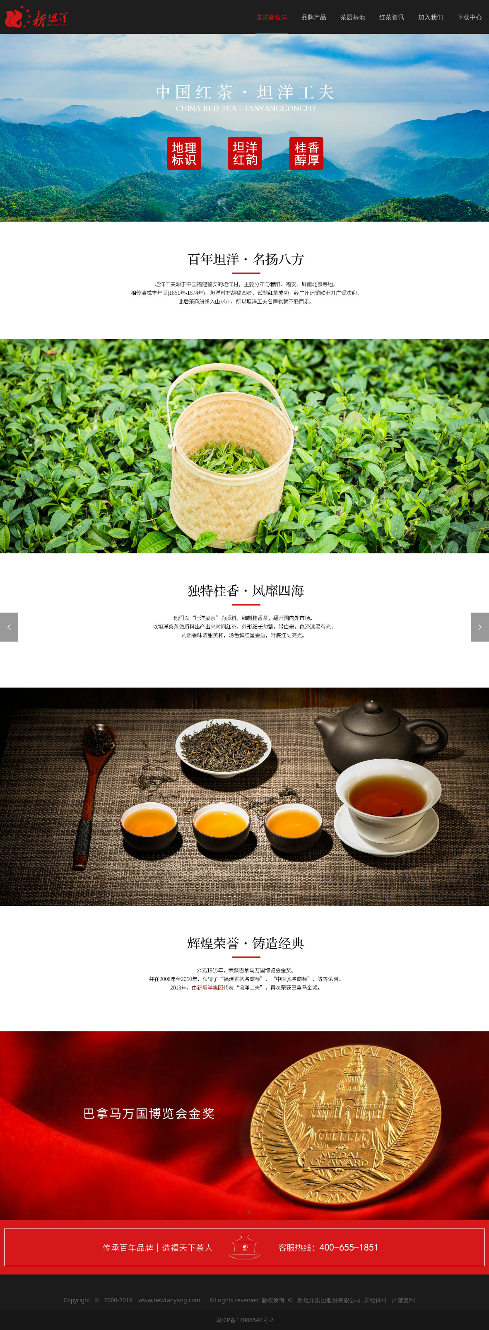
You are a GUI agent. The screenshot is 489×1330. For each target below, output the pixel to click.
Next (480, 627)
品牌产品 (313, 17)
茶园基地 (352, 17)
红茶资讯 (391, 17)
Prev (9, 627)
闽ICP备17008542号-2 (244, 1320)
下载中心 (469, 17)
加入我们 (430, 17)
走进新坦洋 (271, 17)
